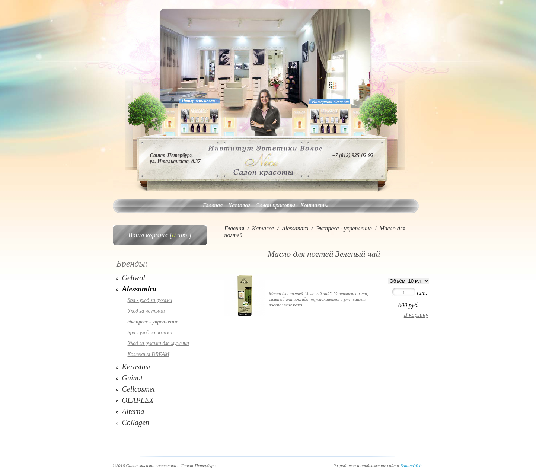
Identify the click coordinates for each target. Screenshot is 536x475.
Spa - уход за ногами (150, 332)
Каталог (239, 205)
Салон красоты (275, 205)
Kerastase (137, 367)
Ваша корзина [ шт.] (160, 235)
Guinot (132, 378)
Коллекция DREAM (148, 354)
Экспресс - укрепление (153, 322)
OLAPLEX (138, 400)
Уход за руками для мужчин (158, 343)
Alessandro (139, 289)
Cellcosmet (138, 389)
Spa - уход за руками (150, 300)
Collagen (135, 422)
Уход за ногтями (146, 311)
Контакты (314, 205)
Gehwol (133, 278)
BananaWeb (411, 465)
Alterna (133, 411)
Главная (213, 205)
